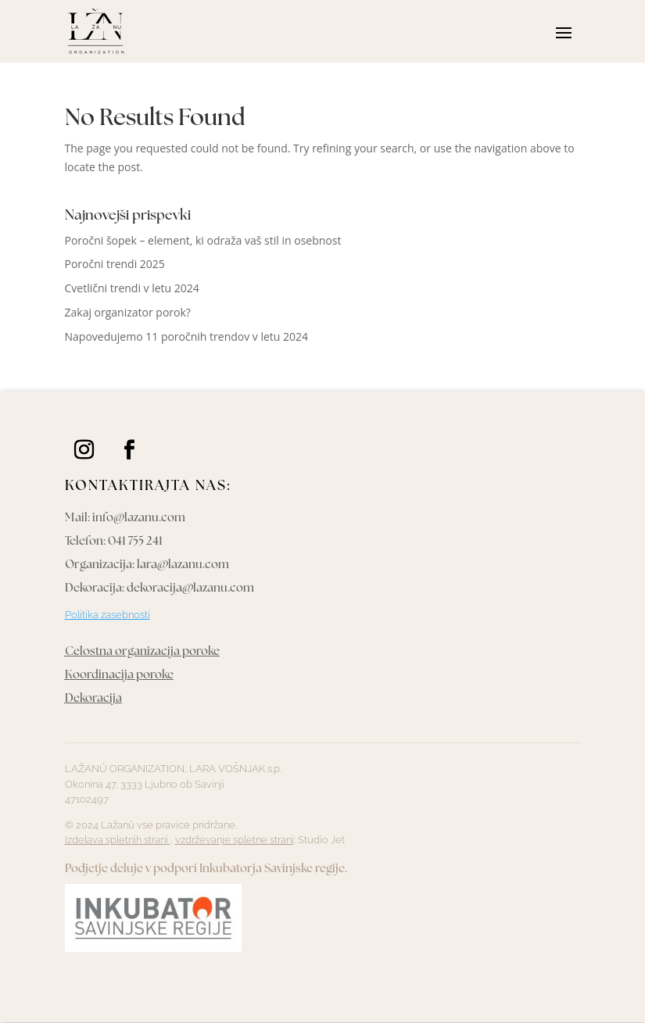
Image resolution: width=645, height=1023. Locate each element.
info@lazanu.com (138, 518)
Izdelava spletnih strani (117, 840)
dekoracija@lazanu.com (190, 589)
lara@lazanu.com (183, 565)
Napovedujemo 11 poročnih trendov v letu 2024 (187, 336)
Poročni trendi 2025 (115, 263)
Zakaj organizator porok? (128, 312)
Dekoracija (93, 699)
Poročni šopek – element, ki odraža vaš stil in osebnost (203, 240)
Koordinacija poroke (119, 675)
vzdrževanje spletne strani (234, 840)
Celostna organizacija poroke (142, 652)
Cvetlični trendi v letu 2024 (132, 288)
